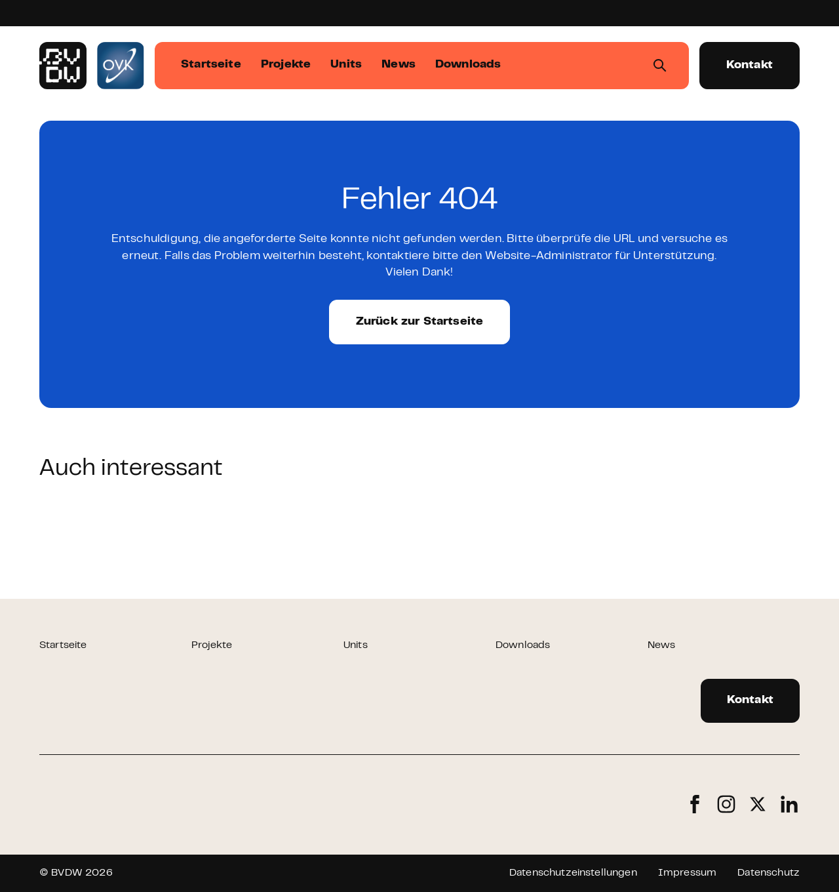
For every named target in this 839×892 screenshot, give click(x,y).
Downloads (523, 645)
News (662, 645)
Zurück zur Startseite (420, 322)
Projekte (211, 645)
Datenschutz (768, 873)
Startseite (63, 645)
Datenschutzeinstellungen (573, 873)
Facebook (694, 804)
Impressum (687, 873)
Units (355, 645)
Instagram (726, 804)
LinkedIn (789, 804)
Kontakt (749, 65)
